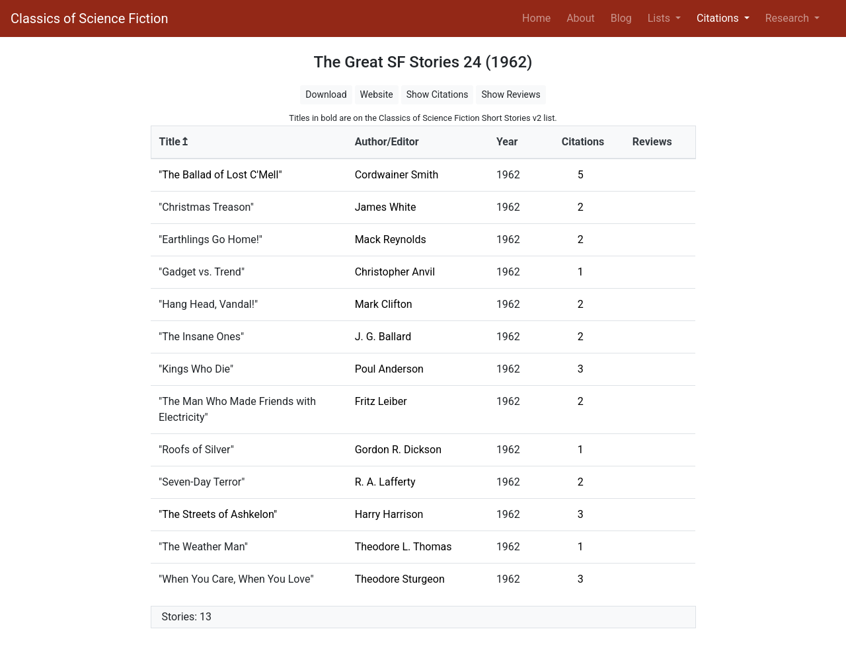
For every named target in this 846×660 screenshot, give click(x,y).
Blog (621, 18)
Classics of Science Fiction (89, 18)
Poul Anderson (389, 369)
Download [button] (325, 94)
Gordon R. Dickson (398, 449)
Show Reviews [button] (510, 94)
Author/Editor (387, 141)
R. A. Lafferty (385, 482)
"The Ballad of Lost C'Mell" (220, 174)
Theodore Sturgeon (400, 579)
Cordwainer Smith (397, 174)
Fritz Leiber (381, 401)
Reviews (652, 141)
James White (385, 207)
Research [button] (788, 18)
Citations (583, 141)
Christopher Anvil (395, 272)
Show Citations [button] (437, 94)
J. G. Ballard (383, 336)
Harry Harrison (389, 514)
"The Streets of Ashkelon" (218, 514)
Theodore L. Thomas (403, 546)
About (580, 18)
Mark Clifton (383, 304)
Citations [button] (719, 18)
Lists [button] (660, 18)
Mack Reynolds (390, 239)
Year (507, 141)
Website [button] (376, 94)
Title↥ (174, 141)
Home (539, 17)
